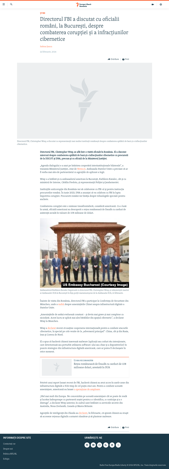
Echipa (6, 459)
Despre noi (8, 449)
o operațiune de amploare (87, 389)
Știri (42, 13)
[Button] (113, 59)
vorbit (61, 304)
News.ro (81, 169)
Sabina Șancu (46, 47)
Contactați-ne (9, 444)
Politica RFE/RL (10, 454)
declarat (52, 328)
